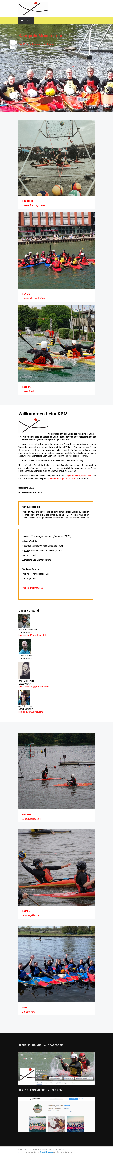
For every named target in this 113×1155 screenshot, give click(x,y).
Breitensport (28, 1011)
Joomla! (21, 1152)
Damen (26, 911)
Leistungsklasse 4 (31, 818)
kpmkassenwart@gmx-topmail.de (33, 686)
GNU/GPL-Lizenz (46, 1152)
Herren (26, 814)
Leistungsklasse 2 (31, 915)
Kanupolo (28, 387)
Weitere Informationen (32, 588)
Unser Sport (28, 391)
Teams (26, 294)
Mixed (25, 1007)
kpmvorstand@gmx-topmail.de (61, 478)
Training (27, 201)
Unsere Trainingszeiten (34, 205)
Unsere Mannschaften (33, 298)
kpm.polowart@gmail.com (79, 475)
